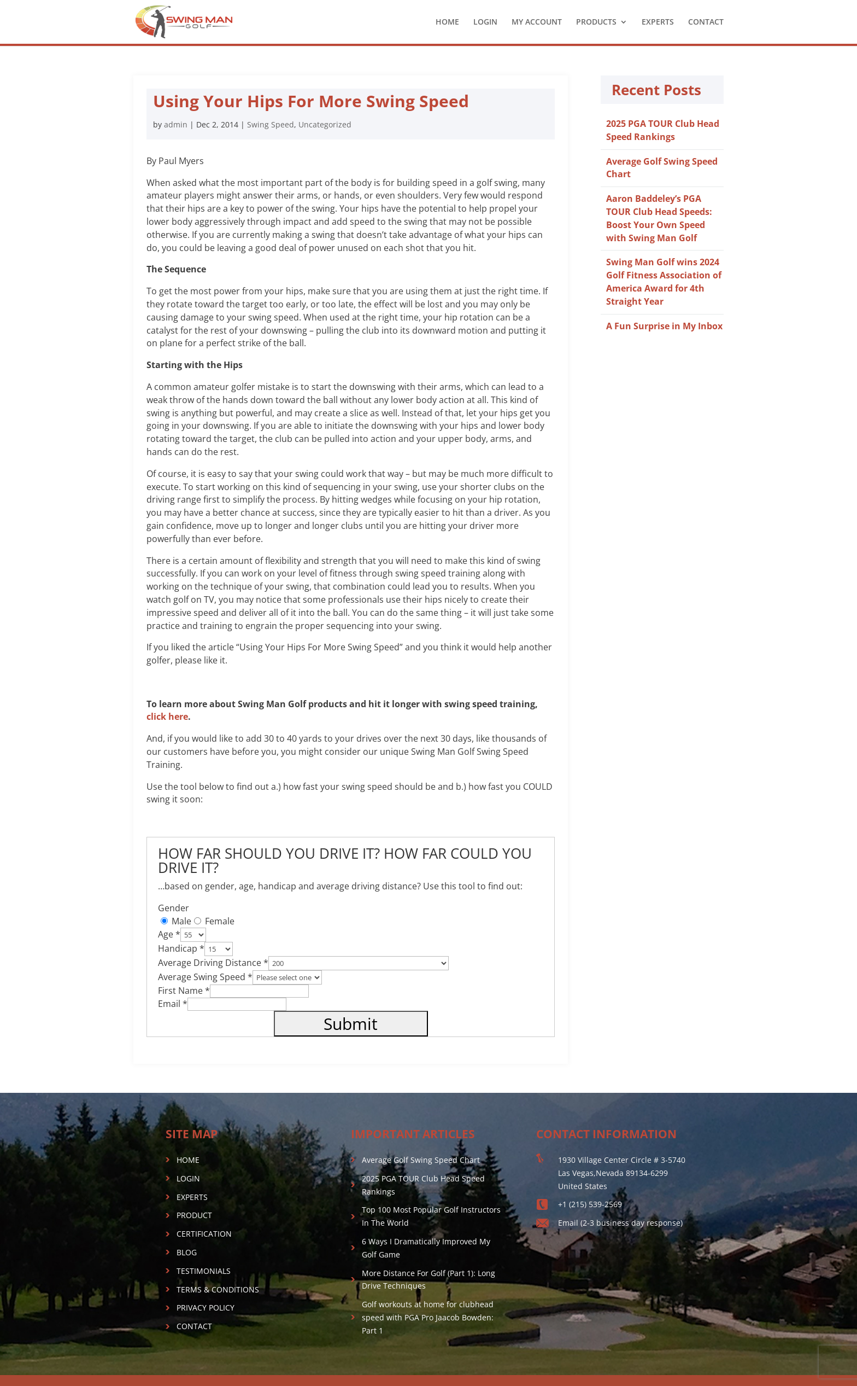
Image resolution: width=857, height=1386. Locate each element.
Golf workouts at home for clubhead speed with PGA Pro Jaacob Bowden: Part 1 (428, 1317)
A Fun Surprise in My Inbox (664, 326)
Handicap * (181, 948)
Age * (169, 934)
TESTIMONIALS (204, 1271)
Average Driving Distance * (213, 963)
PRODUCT (194, 1215)
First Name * (184, 991)
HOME (447, 22)
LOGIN (485, 22)
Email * (172, 1004)
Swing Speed (270, 124)
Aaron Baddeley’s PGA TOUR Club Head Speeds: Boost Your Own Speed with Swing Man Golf (659, 218)
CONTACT (706, 22)
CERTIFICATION (204, 1233)
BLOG (187, 1252)
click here (167, 717)
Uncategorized (324, 124)
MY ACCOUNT (537, 22)
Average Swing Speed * (205, 977)
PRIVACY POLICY (205, 1307)
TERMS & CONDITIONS (218, 1289)
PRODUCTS (596, 22)
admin (175, 124)
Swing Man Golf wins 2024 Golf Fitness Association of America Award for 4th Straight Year (663, 281)
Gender (173, 908)
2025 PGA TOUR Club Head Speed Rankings (662, 130)
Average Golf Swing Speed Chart (421, 1160)
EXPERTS (658, 22)
